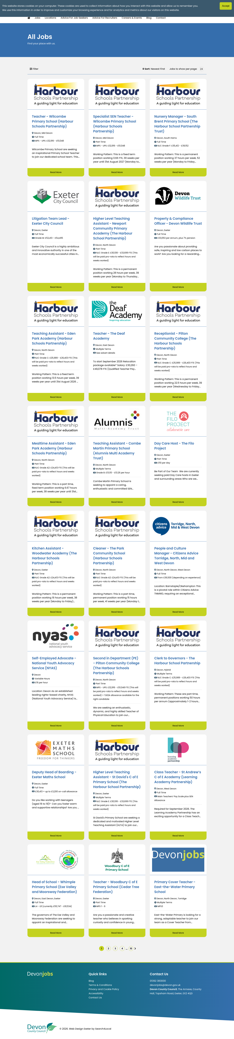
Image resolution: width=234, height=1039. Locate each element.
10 (135, 951)
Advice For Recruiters (104, 18)
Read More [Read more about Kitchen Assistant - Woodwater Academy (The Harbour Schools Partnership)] (55, 613)
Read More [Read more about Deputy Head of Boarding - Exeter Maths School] (55, 837)
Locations (50, 18)
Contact (161, 18)
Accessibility (96, 997)
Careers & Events (132, 18)
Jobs (37, 18)
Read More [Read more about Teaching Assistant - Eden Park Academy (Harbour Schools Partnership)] (55, 397)
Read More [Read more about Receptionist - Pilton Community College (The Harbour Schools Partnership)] (178, 397)
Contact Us (95, 1001)
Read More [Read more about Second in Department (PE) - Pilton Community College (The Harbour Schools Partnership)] (117, 727)
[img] (141, 951)
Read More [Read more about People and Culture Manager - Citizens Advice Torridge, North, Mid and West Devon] (178, 613)
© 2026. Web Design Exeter (75, 1032)
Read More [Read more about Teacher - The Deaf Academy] (117, 397)
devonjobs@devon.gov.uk (165, 988)
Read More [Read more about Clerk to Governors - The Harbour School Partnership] (178, 727)
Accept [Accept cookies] (225, 6)
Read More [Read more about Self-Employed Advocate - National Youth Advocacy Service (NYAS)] (55, 727)
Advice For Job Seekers (74, 18)
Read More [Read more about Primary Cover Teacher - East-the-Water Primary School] (178, 934)
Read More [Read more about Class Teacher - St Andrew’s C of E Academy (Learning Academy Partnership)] (178, 837)
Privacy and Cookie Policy (104, 992)
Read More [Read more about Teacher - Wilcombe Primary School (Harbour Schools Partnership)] (55, 172)
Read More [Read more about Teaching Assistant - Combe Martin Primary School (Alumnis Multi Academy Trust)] (117, 503)
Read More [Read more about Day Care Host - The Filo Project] (178, 503)
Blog (148, 18)
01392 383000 (158, 984)
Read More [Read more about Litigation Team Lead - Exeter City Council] (55, 287)
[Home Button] (28, 18)
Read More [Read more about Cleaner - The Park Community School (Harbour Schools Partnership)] (117, 613)
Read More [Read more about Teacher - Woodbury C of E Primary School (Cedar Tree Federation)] (117, 934)
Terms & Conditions (100, 988)
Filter (34, 69)
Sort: (146, 69)
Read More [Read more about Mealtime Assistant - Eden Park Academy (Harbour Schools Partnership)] (55, 503)
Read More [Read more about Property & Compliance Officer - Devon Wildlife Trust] (178, 287)
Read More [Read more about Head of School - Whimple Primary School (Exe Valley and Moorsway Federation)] (55, 934)
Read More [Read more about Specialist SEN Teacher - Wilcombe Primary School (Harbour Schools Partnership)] (117, 172)
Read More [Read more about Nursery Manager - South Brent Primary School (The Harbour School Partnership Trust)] (178, 172)
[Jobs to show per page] (201, 69)
